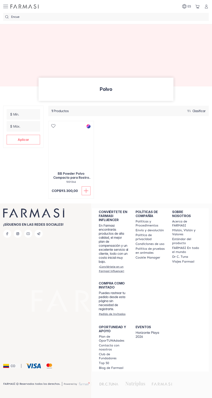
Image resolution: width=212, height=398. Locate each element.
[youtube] (28, 234)
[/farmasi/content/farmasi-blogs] (111, 368)
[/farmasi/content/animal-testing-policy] (150, 251)
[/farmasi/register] (113, 268)
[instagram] (18, 234)
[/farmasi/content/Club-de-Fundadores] (113, 356)
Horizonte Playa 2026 (147, 335)
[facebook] (7, 234)
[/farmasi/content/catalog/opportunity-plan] (113, 339)
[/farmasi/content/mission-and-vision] (187, 232)
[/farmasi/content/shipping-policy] (150, 230)
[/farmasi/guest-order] (112, 314)
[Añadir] (86, 190)
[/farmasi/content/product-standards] (187, 241)
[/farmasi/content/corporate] (187, 250)
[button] (23, 139)
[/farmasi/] (24, 6)
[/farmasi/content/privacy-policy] (150, 237)
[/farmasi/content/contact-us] (113, 347)
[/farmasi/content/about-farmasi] (187, 223)
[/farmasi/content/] (148, 258)
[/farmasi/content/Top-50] (104, 363)
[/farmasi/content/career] (183, 262)
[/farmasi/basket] (197, 6)
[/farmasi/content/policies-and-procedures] (150, 223)
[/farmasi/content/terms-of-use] (150, 244)
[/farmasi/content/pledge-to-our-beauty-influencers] (180, 257)
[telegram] (39, 234)
